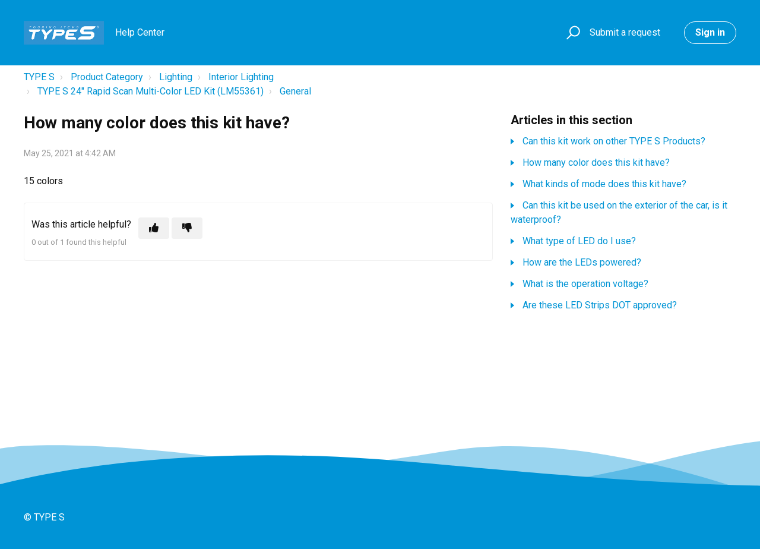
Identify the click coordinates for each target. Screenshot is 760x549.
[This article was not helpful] (187, 228)
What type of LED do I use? (579, 241)
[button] (571, 33)
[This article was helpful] (153, 228)
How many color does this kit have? (596, 162)
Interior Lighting (241, 77)
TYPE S (39, 77)
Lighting (175, 77)
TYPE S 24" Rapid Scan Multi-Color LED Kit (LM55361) (150, 91)
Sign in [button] (710, 32)
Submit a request (625, 32)
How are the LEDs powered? (581, 262)
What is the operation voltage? (585, 283)
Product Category (107, 77)
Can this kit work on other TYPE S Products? (613, 141)
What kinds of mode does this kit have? (604, 184)
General (295, 91)
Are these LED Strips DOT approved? (599, 305)
